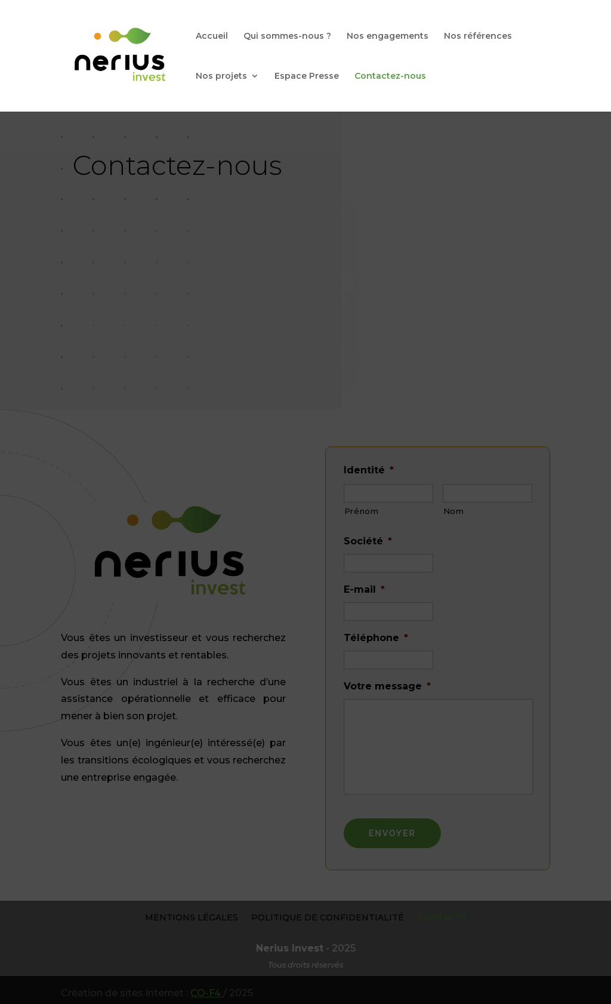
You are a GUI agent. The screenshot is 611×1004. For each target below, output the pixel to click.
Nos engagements (387, 36)
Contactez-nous (390, 76)
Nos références (478, 36)
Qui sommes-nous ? (287, 36)
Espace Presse (306, 76)
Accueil (212, 36)
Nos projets (221, 76)
